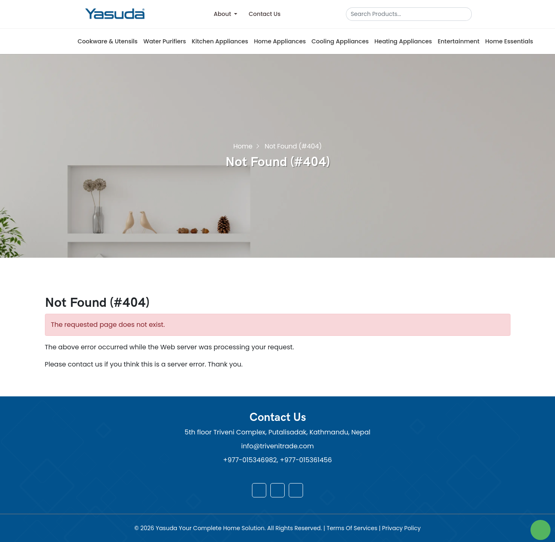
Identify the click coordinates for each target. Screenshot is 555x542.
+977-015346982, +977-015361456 (277, 460)
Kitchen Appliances (220, 41)
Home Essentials (509, 41)
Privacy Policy (401, 528)
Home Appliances (280, 41)
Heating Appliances (403, 41)
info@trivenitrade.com (277, 446)
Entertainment (458, 41)
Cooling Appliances (340, 41)
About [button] (223, 14)
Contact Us (265, 14)
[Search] (406, 14)
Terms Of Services (353, 528)
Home (242, 146)
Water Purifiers (164, 41)
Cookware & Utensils (108, 41)
